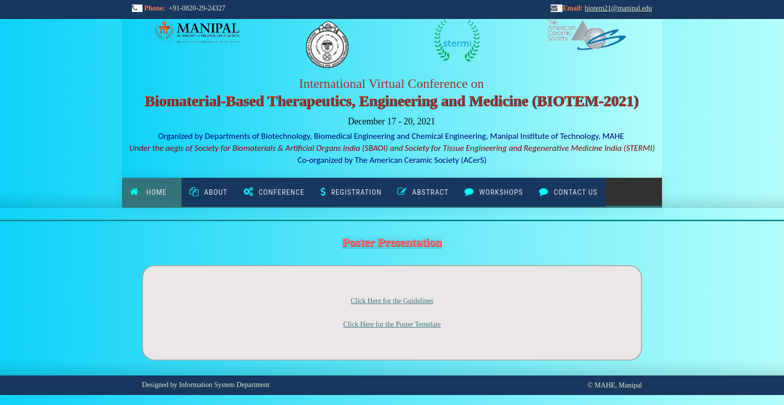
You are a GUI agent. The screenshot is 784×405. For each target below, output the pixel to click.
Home (159, 192)
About (216, 192)
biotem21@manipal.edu (618, 8)
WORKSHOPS (501, 192)
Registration (356, 192)
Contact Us (576, 192)
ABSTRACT (430, 192)
